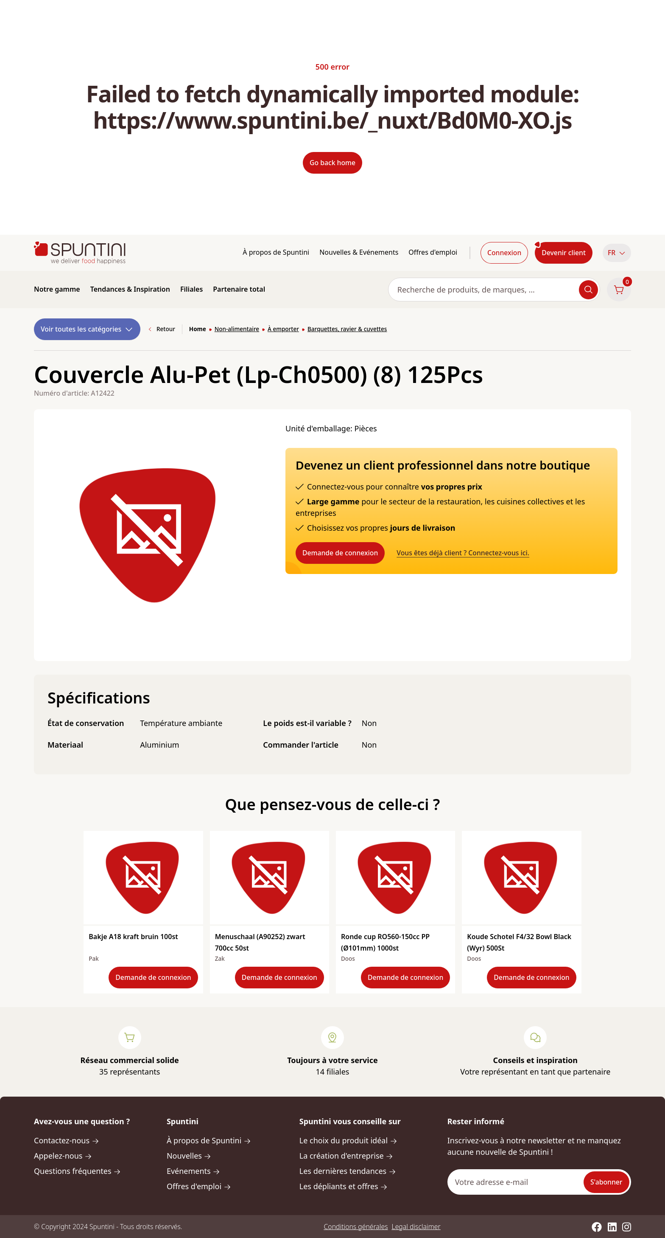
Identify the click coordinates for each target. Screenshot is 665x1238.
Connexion (504, 252)
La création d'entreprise (346, 1156)
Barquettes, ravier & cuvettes (347, 329)
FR (617, 252)
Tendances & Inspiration (130, 289)
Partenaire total (239, 289)
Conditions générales (356, 1226)
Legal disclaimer (416, 1226)
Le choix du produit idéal (348, 1140)
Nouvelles (189, 1156)
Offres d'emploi (432, 252)
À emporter (283, 329)
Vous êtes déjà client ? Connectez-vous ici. (463, 552)
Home (197, 329)
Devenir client (564, 252)
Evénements (193, 1171)
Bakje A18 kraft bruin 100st (133, 936)
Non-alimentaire (237, 329)
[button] (617, 253)
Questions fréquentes (77, 1171)
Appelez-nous (63, 1156)
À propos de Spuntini (276, 252)
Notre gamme (57, 289)
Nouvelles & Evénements (358, 252)
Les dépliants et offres (343, 1186)
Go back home (332, 162)
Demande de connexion (340, 552)
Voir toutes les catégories (87, 329)
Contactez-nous (66, 1140)
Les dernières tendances (347, 1171)
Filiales (191, 289)
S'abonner (606, 1182)
